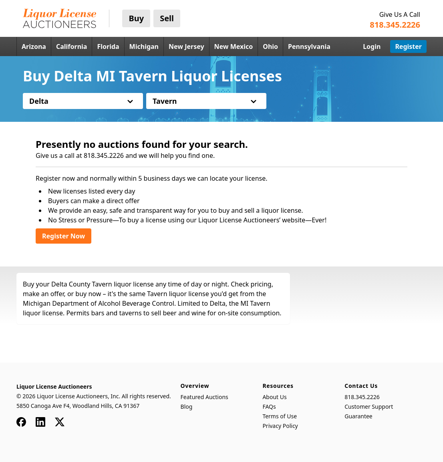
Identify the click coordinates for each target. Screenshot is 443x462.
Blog (187, 406)
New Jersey (186, 46)
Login (372, 46)
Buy (136, 18)
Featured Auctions (204, 397)
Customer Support (368, 406)
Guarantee (358, 416)
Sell (167, 18)
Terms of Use (279, 416)
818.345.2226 (362, 397)
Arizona (34, 46)
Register (408, 46)
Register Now (63, 236)
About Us (274, 397)
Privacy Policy (280, 426)
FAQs (269, 406)
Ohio (270, 46)
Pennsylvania (309, 46)
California (71, 46)
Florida (108, 46)
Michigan (144, 46)
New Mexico (233, 46)
